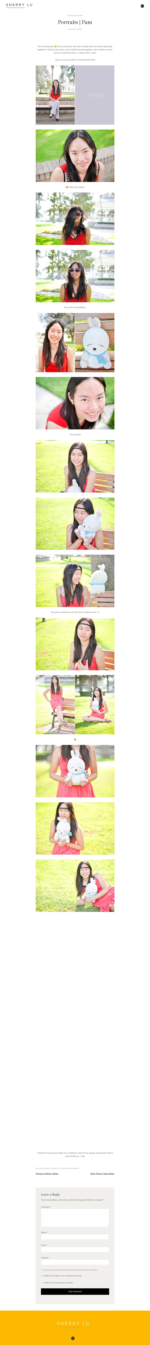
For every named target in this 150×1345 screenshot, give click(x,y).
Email (44, 1245)
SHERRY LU (19, 5)
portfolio (71, 15)
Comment (46, 1207)
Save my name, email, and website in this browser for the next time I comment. (70, 1270)
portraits (79, 15)
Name (44, 1232)
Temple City (48, 1168)
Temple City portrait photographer (66, 1168)
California (40, 1168)
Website (45, 1257)
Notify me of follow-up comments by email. (63, 1275)
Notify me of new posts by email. (58, 1282)
